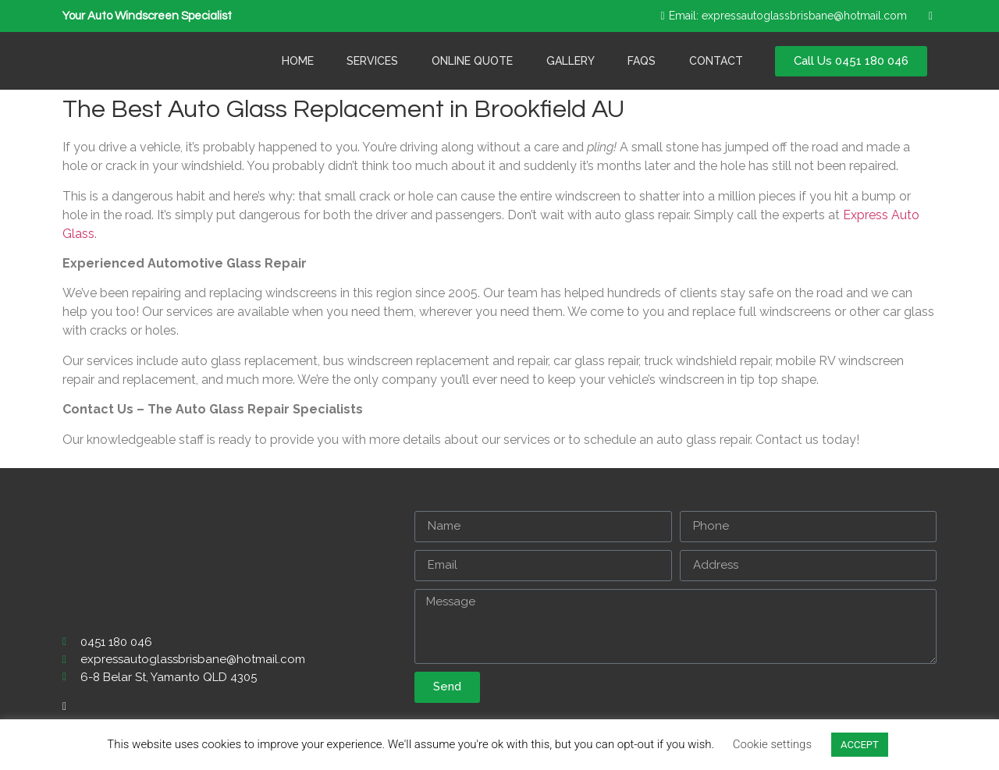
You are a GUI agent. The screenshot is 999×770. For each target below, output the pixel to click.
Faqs (641, 61)
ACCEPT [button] (860, 744)
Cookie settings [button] (772, 744)
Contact (716, 61)
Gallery (570, 61)
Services (372, 61)
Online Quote (472, 61)
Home (298, 61)
